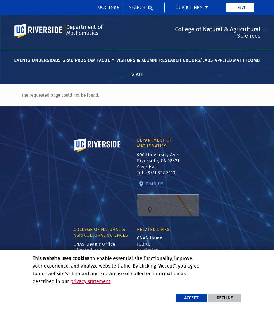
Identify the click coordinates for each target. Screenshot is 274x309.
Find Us (168, 198)
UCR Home (108, 7)
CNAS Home (149, 238)
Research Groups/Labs (186, 60)
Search (137, 7)
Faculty (106, 60)
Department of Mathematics (84, 30)
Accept (191, 297)
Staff (137, 74)
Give (242, 7)
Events (22, 60)
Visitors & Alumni (137, 60)
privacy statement (90, 281)
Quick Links (189, 7)
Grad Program (79, 60)
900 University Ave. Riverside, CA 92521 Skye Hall (158, 160)
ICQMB (253, 60)
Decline (224, 297)
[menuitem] (192, 7)
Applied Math (230, 60)
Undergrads (46, 60)
